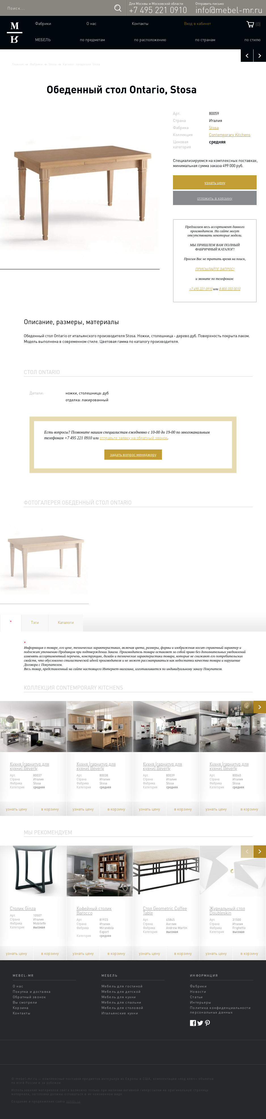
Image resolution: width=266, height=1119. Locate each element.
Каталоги (66, 622)
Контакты (140, 23)
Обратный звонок (29, 997)
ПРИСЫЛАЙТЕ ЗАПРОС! (214, 269)
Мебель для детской (121, 991)
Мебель (43, 39)
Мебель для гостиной (122, 986)
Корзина (21, 1007)
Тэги (35, 622)
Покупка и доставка (32, 991)
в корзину (50, 808)
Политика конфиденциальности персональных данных (220, 1009)
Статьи (196, 997)
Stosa (53, 64)
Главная (18, 64)
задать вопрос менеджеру (133, 454)
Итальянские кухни (120, 1013)
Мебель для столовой (122, 1007)
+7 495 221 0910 (158, 9)
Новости (198, 991)
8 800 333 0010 (229, 288)
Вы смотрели (25, 1002)
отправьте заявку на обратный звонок (133, 437)
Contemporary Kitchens (229, 134)
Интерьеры (200, 1002)
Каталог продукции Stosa (81, 64)
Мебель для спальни (121, 1002)
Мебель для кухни (119, 997)
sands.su (73, 1101)
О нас (91, 23)
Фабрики (43, 23)
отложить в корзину (214, 197)
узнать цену (214, 182)
